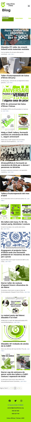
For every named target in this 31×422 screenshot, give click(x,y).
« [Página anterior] (9, 388)
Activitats (5, 18)
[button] (28, 6)
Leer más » (11, 54)
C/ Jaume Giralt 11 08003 (15, 405)
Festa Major (19, 18)
